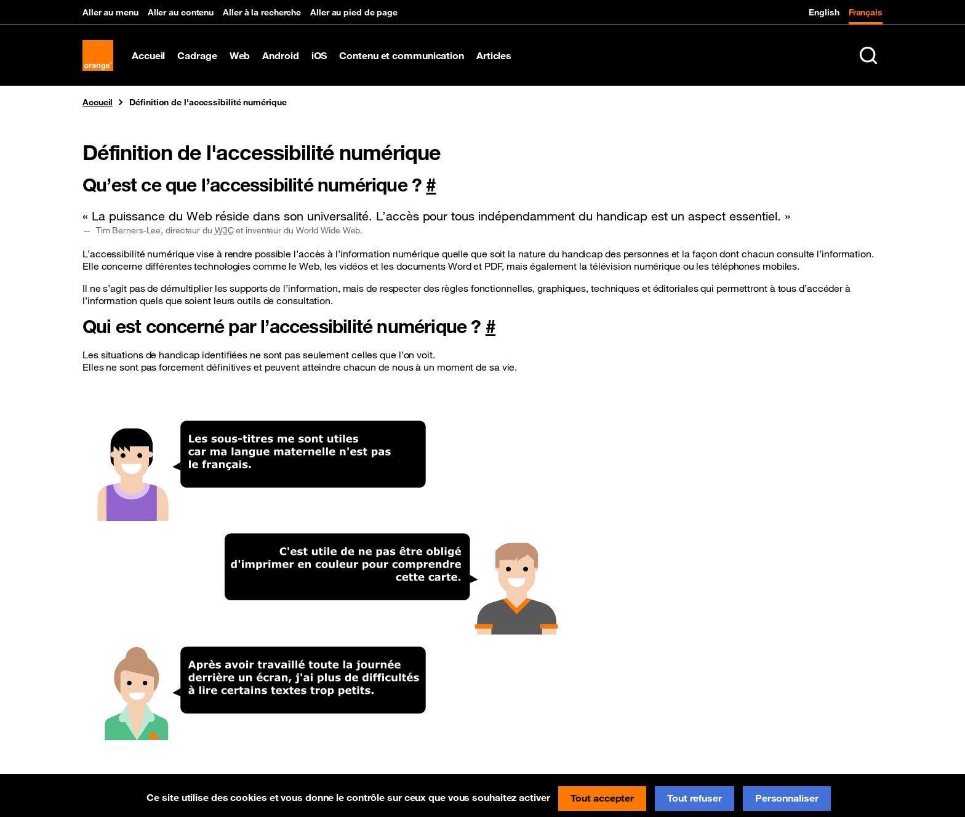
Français (866, 12)
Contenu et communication (401, 55)
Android (280, 55)
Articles (493, 55)
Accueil (148, 55)
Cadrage (197, 55)
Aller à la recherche (262, 12)
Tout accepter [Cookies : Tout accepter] (602, 798)
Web (240, 55)
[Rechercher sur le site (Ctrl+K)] (868, 55)
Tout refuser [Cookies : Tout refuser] (694, 798)
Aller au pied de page (354, 12)
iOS (319, 55)
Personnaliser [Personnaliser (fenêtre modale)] (787, 798)
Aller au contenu (181, 12)
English (824, 12)
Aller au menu (110, 12)
